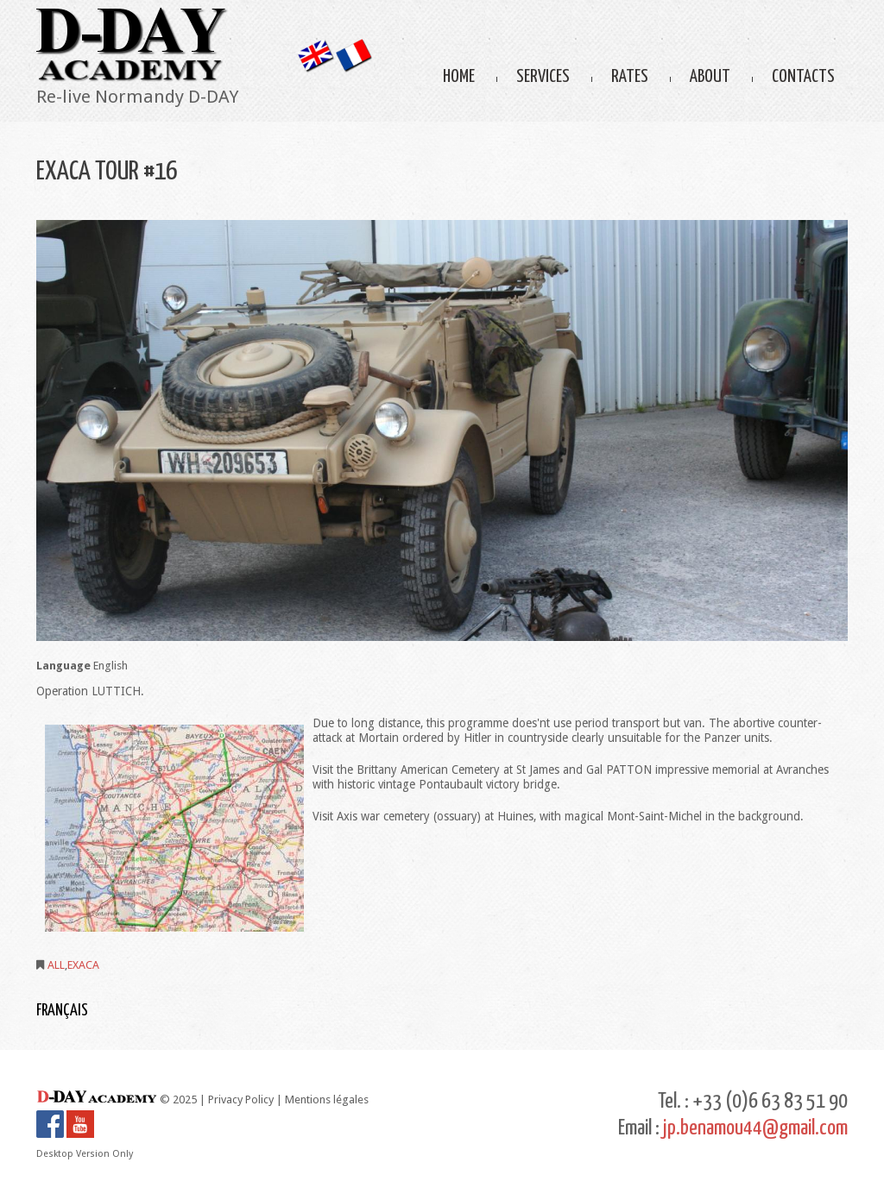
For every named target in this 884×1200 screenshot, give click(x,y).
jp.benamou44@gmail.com (755, 1128)
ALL (56, 964)
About (710, 76)
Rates (629, 76)
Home (459, 76)
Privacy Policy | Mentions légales (288, 1099)
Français (62, 1010)
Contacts (803, 76)
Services (543, 76)
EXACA (83, 964)
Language (63, 665)
